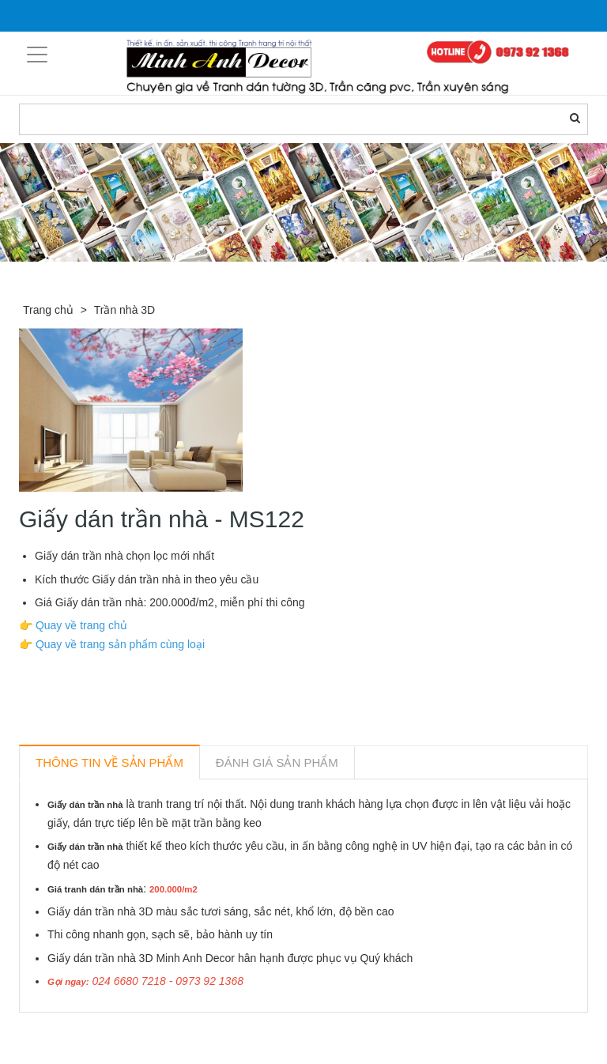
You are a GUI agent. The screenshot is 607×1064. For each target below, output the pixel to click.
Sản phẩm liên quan (104, 1030)
